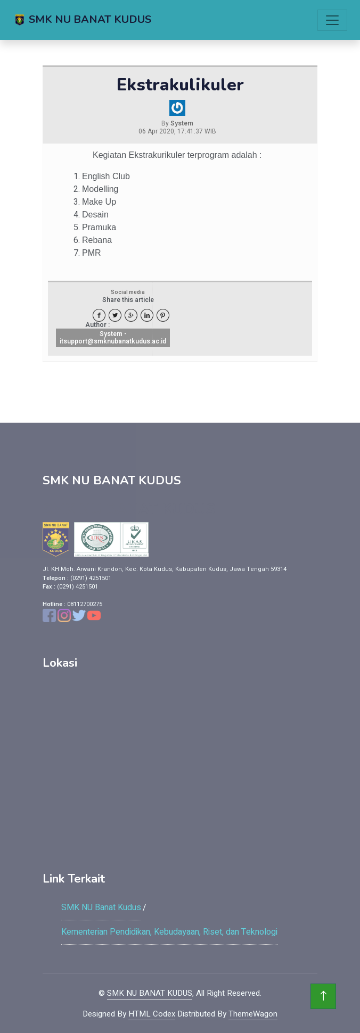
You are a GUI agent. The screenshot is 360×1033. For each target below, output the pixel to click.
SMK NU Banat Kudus (101, 907)
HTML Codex (151, 1014)
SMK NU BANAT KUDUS (149, 993)
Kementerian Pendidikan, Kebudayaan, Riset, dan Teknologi (169, 932)
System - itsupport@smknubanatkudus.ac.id (113, 337)
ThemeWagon (252, 1014)
